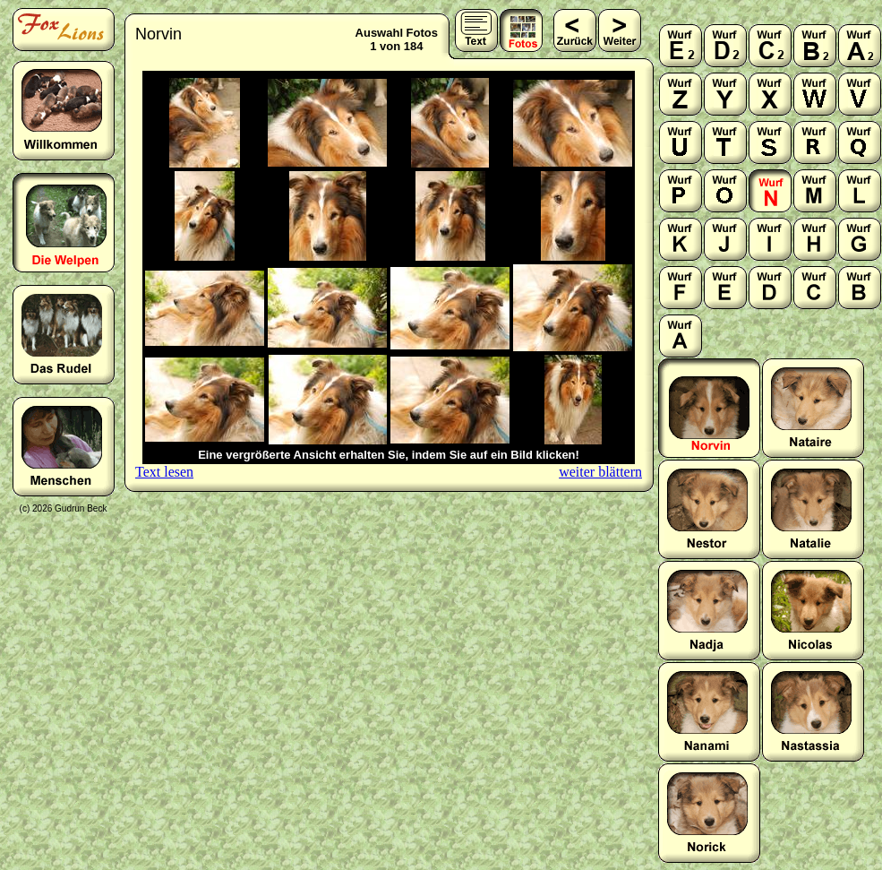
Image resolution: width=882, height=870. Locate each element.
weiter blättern (600, 471)
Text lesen (164, 471)
